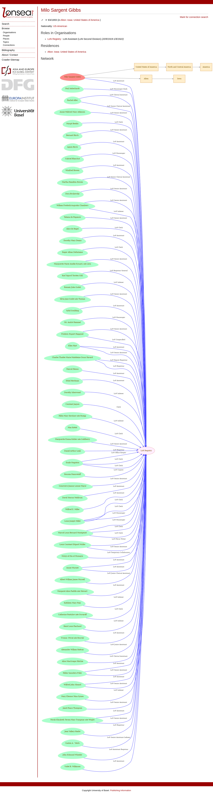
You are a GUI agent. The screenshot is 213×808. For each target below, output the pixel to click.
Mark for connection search (194, 17)
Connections (9, 45)
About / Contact (10, 55)
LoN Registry (54, 39)
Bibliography (8, 50)
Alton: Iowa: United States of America (80, 20)
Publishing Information (120, 790)
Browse (6, 28)
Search (5, 24)
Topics (6, 42)
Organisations (9, 32)
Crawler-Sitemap (10, 59)
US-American (60, 26)
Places (6, 39)
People (6, 35)
